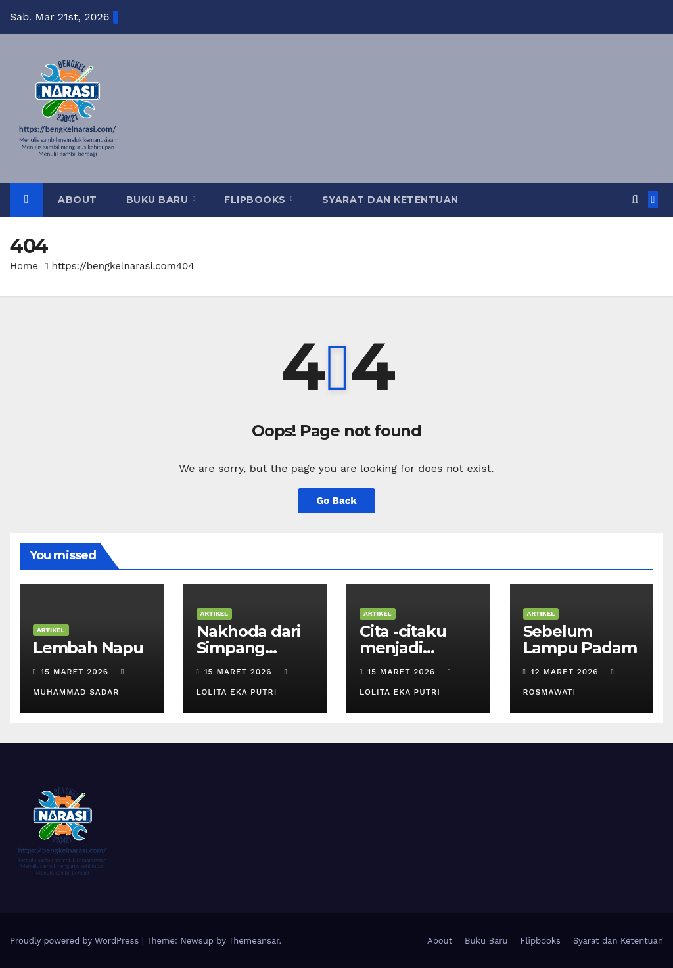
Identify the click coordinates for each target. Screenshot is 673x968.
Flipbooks (256, 200)
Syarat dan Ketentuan (390, 200)
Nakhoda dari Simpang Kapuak (249, 648)
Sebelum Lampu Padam (580, 639)
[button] (635, 199)
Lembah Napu (88, 647)
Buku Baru (158, 200)
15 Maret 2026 (76, 671)
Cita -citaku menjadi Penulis (403, 648)
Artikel (51, 630)
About (77, 200)
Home (24, 266)
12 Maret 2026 (566, 671)
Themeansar (254, 941)
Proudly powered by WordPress (76, 941)
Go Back (336, 501)
